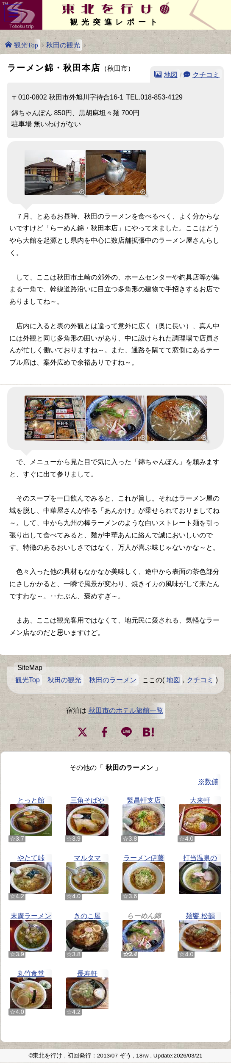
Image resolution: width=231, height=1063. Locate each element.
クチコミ (206, 74)
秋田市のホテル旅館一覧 (126, 710)
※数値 (208, 781)
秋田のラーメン (112, 680)
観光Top (26, 44)
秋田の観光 (63, 45)
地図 (171, 74)
